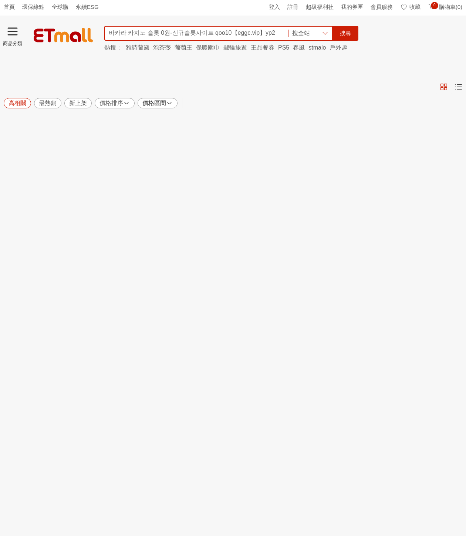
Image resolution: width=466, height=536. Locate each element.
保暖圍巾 (208, 47)
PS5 (283, 47)
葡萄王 (183, 47)
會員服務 (382, 7)
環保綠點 (33, 7)
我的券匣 (352, 7)
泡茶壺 (162, 47)
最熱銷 (48, 103)
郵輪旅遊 (235, 47)
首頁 (9, 7)
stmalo (317, 47)
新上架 (78, 103)
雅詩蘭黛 (137, 47)
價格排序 (114, 103)
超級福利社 (320, 7)
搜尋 (345, 33)
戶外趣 (338, 47)
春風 (299, 47)
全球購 (60, 7)
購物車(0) (445, 7)
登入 (274, 7)
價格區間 (157, 103)
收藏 (410, 7)
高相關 (17, 103)
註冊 (292, 7)
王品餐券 (262, 47)
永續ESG (87, 7)
